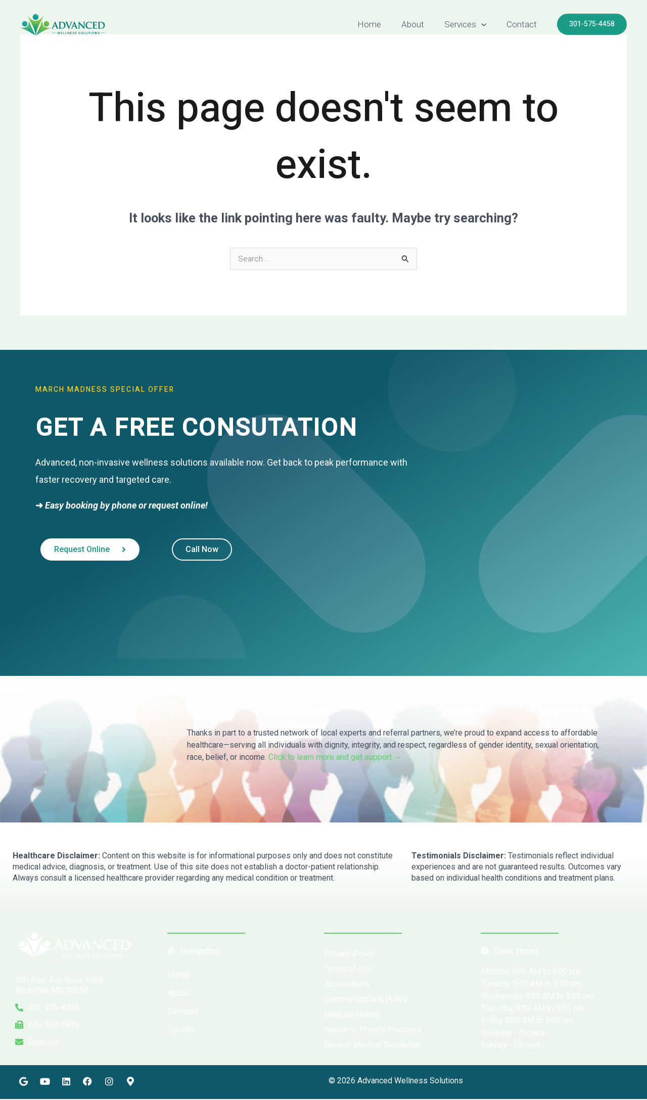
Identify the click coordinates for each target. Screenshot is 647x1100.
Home (380, 24)
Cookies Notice (352, 1015)
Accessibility (348, 985)
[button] (486, 24)
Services (470, 24)
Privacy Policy (350, 954)
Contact (523, 24)
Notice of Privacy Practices (373, 1030)
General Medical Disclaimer (373, 1045)
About (420, 24)
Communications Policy (366, 1000)
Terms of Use (349, 970)
